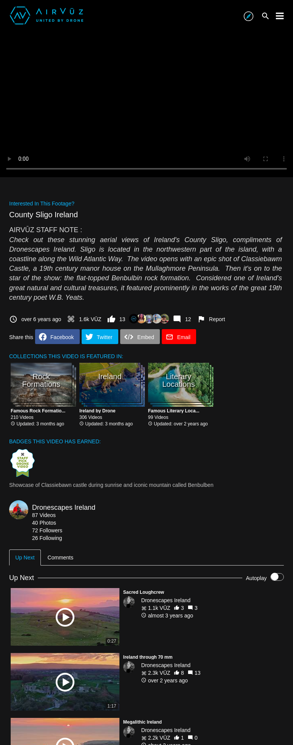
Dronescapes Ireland (63, 507)
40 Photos (44, 523)
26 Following (47, 538)
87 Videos (44, 515)
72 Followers (47, 530)
